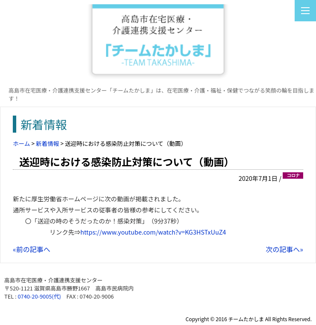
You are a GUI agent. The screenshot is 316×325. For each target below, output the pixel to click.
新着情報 (47, 143)
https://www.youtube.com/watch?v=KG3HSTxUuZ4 (153, 231)
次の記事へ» (284, 249)
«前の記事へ (31, 249)
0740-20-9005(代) (39, 296)
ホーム (21, 143)
